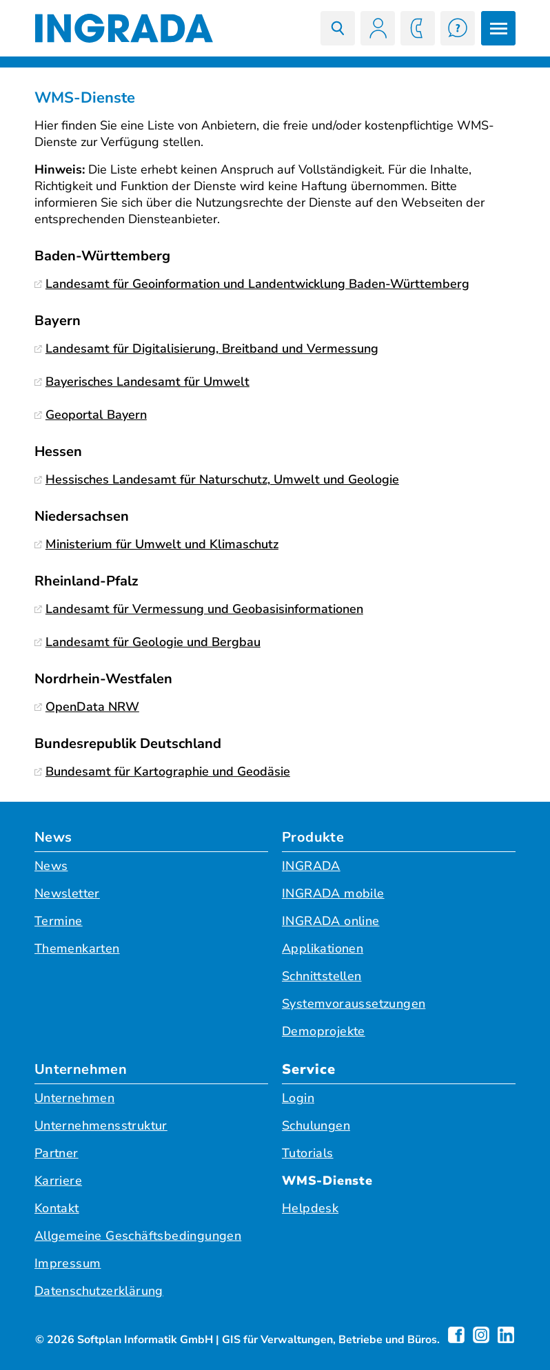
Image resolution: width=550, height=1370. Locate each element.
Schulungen (316, 1125)
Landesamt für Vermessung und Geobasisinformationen (198, 609)
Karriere (58, 1180)
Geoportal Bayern (90, 414)
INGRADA (311, 866)
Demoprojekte (323, 1031)
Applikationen (322, 948)
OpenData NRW (86, 706)
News (53, 837)
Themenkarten (77, 948)
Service (309, 1069)
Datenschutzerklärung (98, 1291)
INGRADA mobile (333, 893)
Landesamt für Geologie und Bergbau (147, 642)
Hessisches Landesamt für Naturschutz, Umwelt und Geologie (216, 479)
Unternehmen (80, 1069)
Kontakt (56, 1208)
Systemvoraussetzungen (353, 1003)
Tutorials (308, 1153)
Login (298, 1098)
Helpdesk (310, 1208)
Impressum (67, 1263)
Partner (56, 1153)
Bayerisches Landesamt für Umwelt (141, 381)
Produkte (313, 837)
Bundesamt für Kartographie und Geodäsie (162, 771)
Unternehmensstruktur (100, 1125)
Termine (58, 921)
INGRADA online (331, 921)
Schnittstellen (322, 976)
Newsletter (67, 893)
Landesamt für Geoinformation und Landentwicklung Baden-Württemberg (251, 284)
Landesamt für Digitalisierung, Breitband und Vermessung (206, 348)
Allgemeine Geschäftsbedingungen (137, 1235)
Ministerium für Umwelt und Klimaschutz (156, 544)
